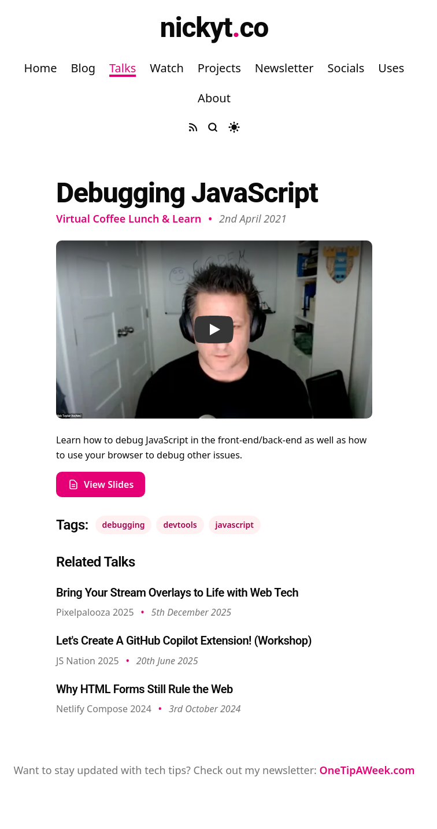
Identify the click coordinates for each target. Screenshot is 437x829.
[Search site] (213, 127)
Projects (219, 68)
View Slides (101, 484)
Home (40, 68)
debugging (123, 524)
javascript (235, 524)
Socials (346, 68)
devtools (180, 524)
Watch (167, 68)
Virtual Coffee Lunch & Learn (128, 218)
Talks (122, 68)
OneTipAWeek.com (367, 770)
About (214, 98)
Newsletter (284, 68)
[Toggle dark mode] (234, 127)
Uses (391, 68)
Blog (83, 68)
